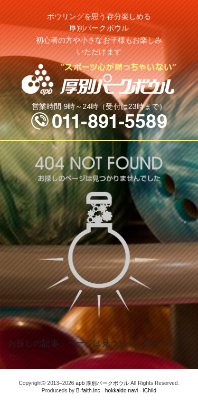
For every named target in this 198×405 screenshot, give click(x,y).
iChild (150, 390)
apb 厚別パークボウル (102, 383)
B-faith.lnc (88, 390)
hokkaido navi (121, 390)
